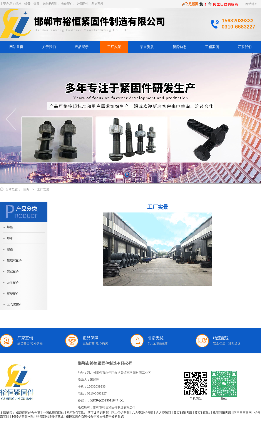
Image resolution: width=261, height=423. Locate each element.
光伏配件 (13, 271)
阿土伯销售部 (120, 412)
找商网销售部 (222, 412)
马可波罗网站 (76, 412)
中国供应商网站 (53, 412)
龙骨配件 (13, 282)
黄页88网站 (202, 412)
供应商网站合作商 (28, 412)
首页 (26, 189)
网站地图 (251, 4)
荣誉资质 (147, 47)
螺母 (10, 238)
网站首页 (16, 47)
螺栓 (10, 227)
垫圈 (10, 249)
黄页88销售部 (183, 412)
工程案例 (212, 47)
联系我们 (245, 47)
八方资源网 (163, 412)
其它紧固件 (14, 304)
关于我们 (49, 47)
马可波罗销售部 (98, 412)
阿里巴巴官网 (242, 412)
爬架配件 (13, 293)
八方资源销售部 (142, 412)
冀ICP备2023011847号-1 (107, 400)
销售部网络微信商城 (50, 416)
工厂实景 (114, 47)
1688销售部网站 (22, 416)
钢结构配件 (14, 260)
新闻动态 (179, 47)
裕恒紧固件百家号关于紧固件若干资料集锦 (95, 416)
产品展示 (82, 47)
